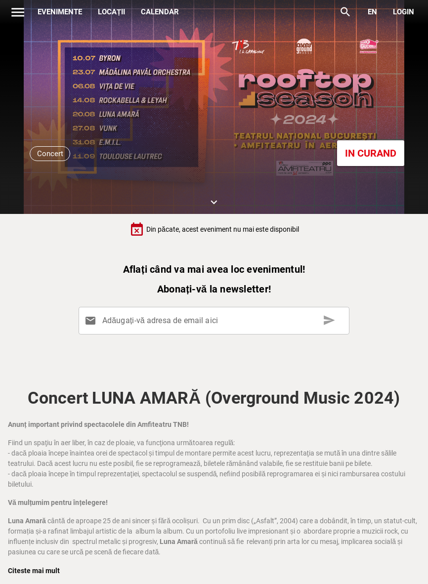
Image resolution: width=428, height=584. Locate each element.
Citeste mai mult (34, 571)
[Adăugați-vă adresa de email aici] (216, 320)
